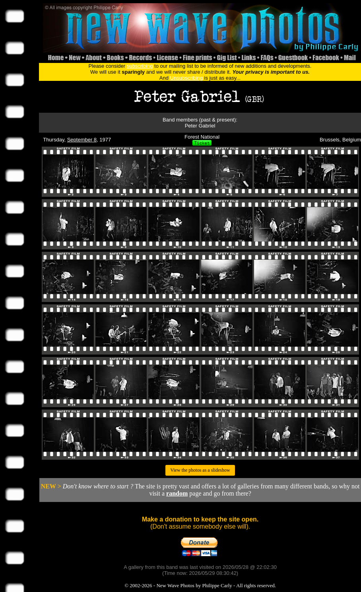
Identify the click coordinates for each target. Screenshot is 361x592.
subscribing (140, 66)
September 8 (82, 140)
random (177, 493)
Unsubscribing (186, 78)
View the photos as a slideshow (200, 470)
